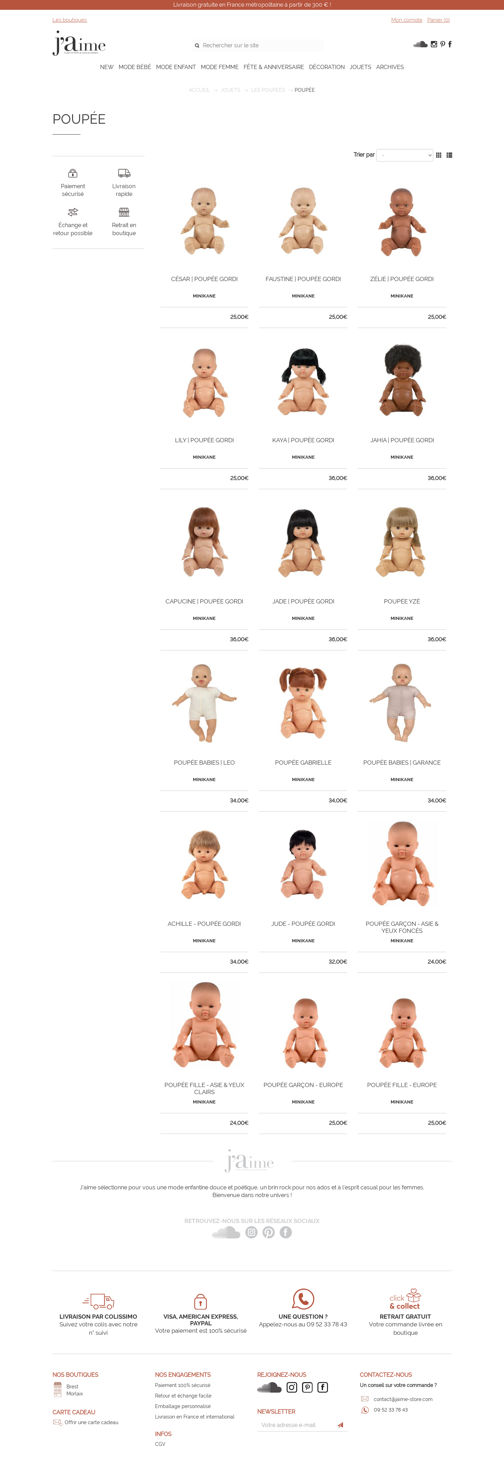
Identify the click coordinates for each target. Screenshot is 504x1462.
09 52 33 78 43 (391, 1410)
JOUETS (360, 67)
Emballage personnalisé (183, 1406)
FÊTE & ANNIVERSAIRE (274, 67)
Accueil (199, 90)
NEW (107, 67)
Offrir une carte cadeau (91, 1422)
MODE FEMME (220, 67)
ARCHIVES (390, 67)
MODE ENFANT (176, 67)
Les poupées (268, 90)
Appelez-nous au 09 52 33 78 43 (303, 1324)
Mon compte (406, 20)
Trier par (364, 154)
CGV (160, 1444)
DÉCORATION (327, 67)
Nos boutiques (75, 1375)
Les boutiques (69, 20)
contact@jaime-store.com (403, 1399)
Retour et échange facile (183, 1396)
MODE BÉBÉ (135, 67)
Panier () (438, 20)
